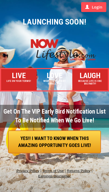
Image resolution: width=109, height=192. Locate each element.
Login (93, 7)
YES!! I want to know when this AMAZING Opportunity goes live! (54, 141)
